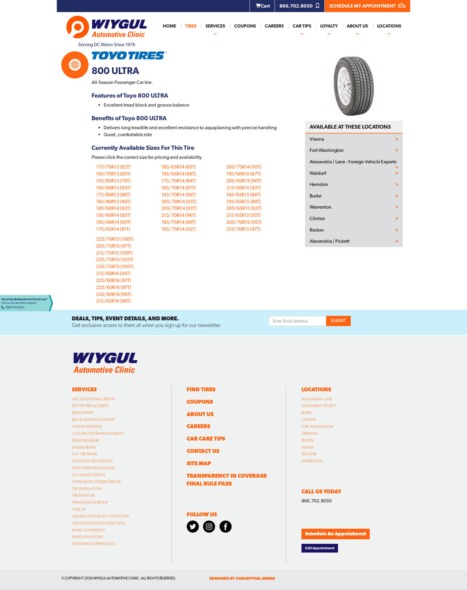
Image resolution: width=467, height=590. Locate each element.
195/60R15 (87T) (243, 174)
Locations (389, 26)
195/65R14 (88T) (178, 174)
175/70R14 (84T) (178, 181)
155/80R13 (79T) (113, 181)
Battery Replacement (90, 406)
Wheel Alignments (88, 530)
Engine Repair (83, 447)
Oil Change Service (88, 475)
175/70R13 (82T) (113, 167)
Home (169, 26)
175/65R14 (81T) (113, 229)
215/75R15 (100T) (114, 253)
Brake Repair (82, 413)
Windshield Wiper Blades (93, 544)
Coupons (245, 26)
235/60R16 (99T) (113, 294)
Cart (263, 6)
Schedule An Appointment (335, 534)
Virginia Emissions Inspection (98, 523)
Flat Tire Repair (84, 454)
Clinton (317, 218)
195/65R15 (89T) (243, 201)
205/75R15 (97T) (113, 246)
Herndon (319, 184)
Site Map (199, 463)
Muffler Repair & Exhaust (93, 468)
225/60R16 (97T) (113, 280)
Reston (317, 230)
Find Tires (201, 389)
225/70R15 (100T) (115, 239)
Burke (315, 196)
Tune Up (78, 509)
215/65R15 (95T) (243, 215)
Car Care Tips (206, 438)
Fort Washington (327, 150)
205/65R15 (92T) (244, 208)
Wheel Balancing (87, 537)
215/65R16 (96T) (113, 301)
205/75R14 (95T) (244, 167)
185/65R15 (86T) (243, 194)
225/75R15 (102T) (115, 259)
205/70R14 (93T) (179, 201)
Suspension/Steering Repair (96, 482)
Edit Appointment (319, 548)
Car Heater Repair (87, 427)
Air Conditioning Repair (93, 399)
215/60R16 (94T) (113, 273)
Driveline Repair (85, 440)
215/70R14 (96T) (178, 215)
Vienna (317, 139)
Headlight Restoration (92, 461)
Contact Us (203, 451)
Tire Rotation (83, 495)
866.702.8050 (299, 6)
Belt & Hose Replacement (93, 420)
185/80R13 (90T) (113, 201)
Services (215, 26)
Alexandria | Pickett (329, 241)
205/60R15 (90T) (244, 181)
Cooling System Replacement (98, 433)
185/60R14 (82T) (113, 208)
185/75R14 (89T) (178, 222)
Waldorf (318, 173)
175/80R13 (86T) (113, 194)
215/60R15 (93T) (243, 188)
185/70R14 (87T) (178, 188)
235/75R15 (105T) (115, 266)
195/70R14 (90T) (178, 194)
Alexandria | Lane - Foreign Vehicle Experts (353, 162)
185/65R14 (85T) (178, 167)
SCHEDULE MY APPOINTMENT (367, 6)
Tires (190, 26)
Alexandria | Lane (316, 399)
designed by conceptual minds (242, 578)
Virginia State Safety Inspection (100, 516)
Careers (274, 26)
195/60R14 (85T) (113, 215)
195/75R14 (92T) (178, 229)
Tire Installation (86, 489)
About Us (357, 26)
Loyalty (329, 26)
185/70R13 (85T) (113, 174)
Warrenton (320, 207)
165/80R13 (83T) (113, 188)
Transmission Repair (89, 502)
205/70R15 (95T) (244, 222)
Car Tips (302, 26)
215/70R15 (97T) (243, 229)
